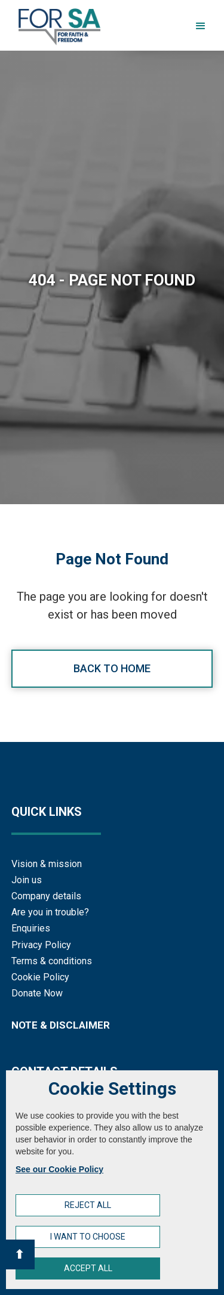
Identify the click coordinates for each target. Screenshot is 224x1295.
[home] (56, 26)
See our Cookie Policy (59, 1169)
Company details (46, 896)
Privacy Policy (41, 945)
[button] (201, 26)
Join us (26, 880)
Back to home (112, 668)
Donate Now (37, 993)
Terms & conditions (51, 961)
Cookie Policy (40, 977)
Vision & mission (46, 863)
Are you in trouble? (50, 912)
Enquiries (30, 928)
